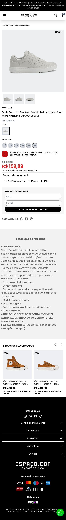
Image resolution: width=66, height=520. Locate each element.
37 (23, 145)
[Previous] (55, 344)
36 (17, 145)
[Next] (61, 344)
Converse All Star (22, 25)
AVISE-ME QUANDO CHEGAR (33, 209)
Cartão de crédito (15, 181)
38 (29, 145)
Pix (44, 181)
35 (10, 145)
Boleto (33, 181)
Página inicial (7, 25)
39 (35, 145)
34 (4, 145)
